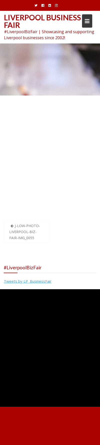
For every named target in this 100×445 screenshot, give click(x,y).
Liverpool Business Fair (42, 21)
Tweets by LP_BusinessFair (28, 281)
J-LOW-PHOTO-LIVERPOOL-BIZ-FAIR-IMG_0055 (24, 231)
